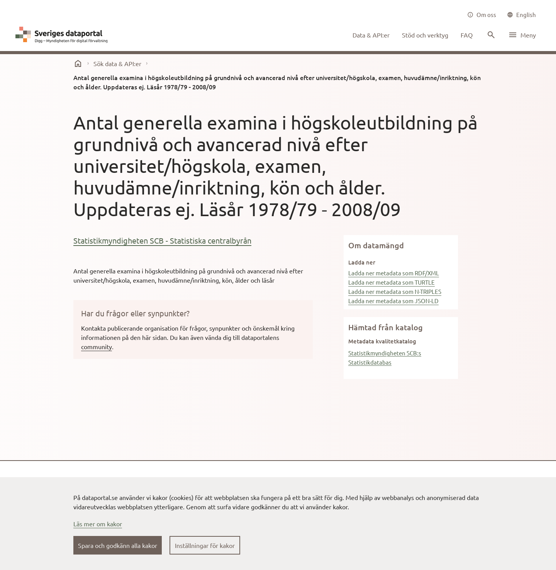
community (96, 346)
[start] (78, 63)
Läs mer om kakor (97, 523)
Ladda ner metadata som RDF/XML (393, 272)
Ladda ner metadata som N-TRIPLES (394, 291)
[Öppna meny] (522, 34)
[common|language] (521, 15)
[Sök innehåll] (490, 34)
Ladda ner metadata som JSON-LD (393, 300)
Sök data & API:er (117, 63)
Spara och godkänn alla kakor (117, 545)
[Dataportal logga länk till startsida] (63, 34)
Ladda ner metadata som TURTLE (391, 282)
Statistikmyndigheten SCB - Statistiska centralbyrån (162, 240)
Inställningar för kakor (205, 545)
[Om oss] (482, 15)
